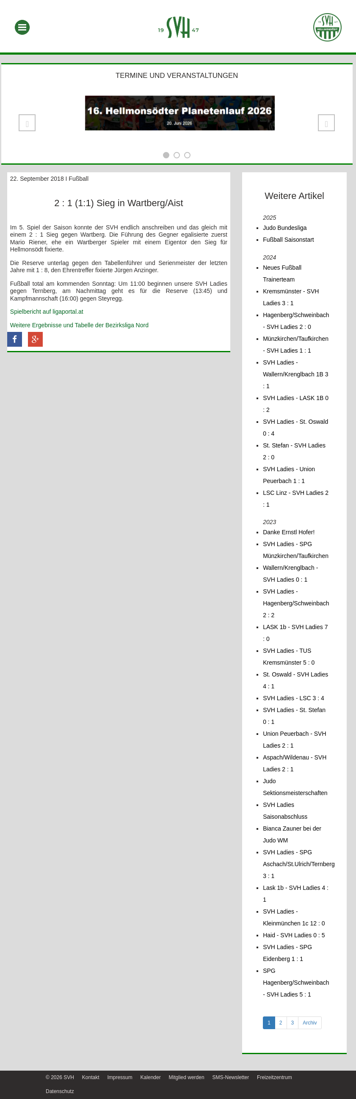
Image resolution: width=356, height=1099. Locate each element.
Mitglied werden (186, 1077)
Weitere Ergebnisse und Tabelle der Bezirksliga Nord (79, 325)
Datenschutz (60, 1091)
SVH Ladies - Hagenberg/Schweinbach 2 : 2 (296, 603)
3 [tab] (292, 1023)
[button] (27, 122)
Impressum (119, 1077)
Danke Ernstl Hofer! (289, 532)
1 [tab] (269, 1023)
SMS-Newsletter (230, 1077)
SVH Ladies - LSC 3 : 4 (293, 698)
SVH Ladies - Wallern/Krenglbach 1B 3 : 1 (295, 374)
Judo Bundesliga (285, 227)
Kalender (151, 1077)
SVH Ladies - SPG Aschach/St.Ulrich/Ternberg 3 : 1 (299, 864)
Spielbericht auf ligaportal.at (46, 311)
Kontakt (90, 1077)
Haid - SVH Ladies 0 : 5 (294, 935)
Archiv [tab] (310, 1023)
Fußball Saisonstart (288, 239)
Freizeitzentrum (274, 1077)
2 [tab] (280, 1023)
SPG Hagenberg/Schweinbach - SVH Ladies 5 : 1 (296, 982)
